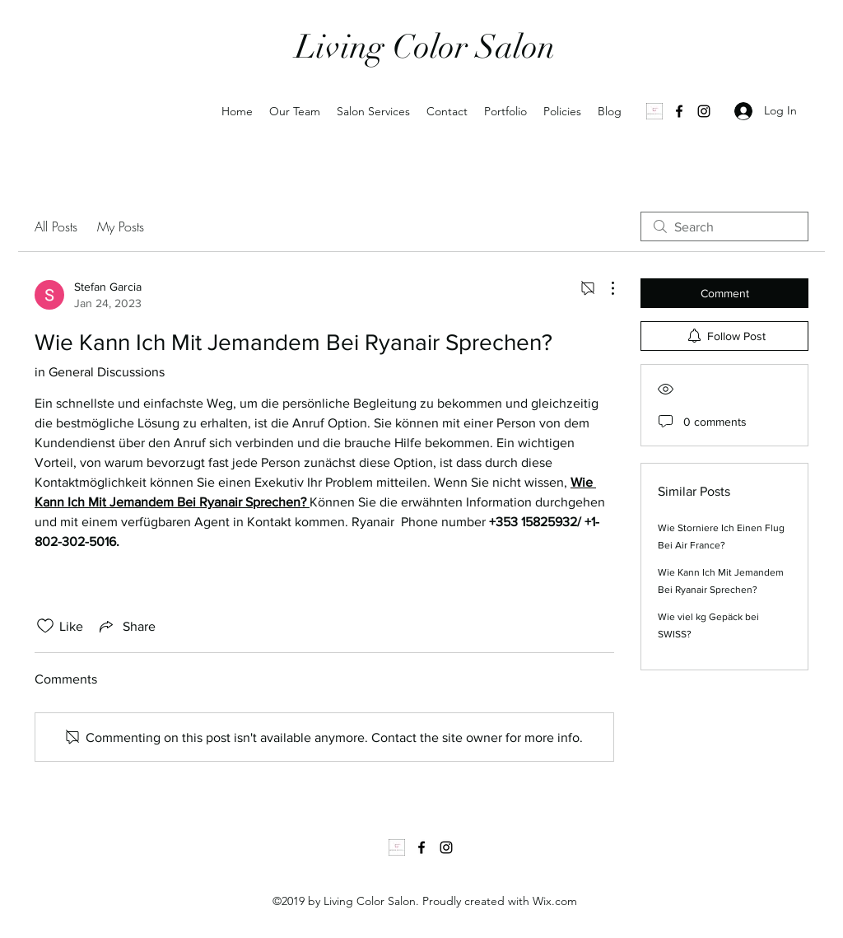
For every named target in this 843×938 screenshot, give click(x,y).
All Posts (56, 226)
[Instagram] (704, 111)
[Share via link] (126, 626)
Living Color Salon (425, 47)
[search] (724, 226)
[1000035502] (654, 111)
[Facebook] (679, 111)
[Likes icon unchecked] (45, 626)
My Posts (120, 226)
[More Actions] (604, 288)
